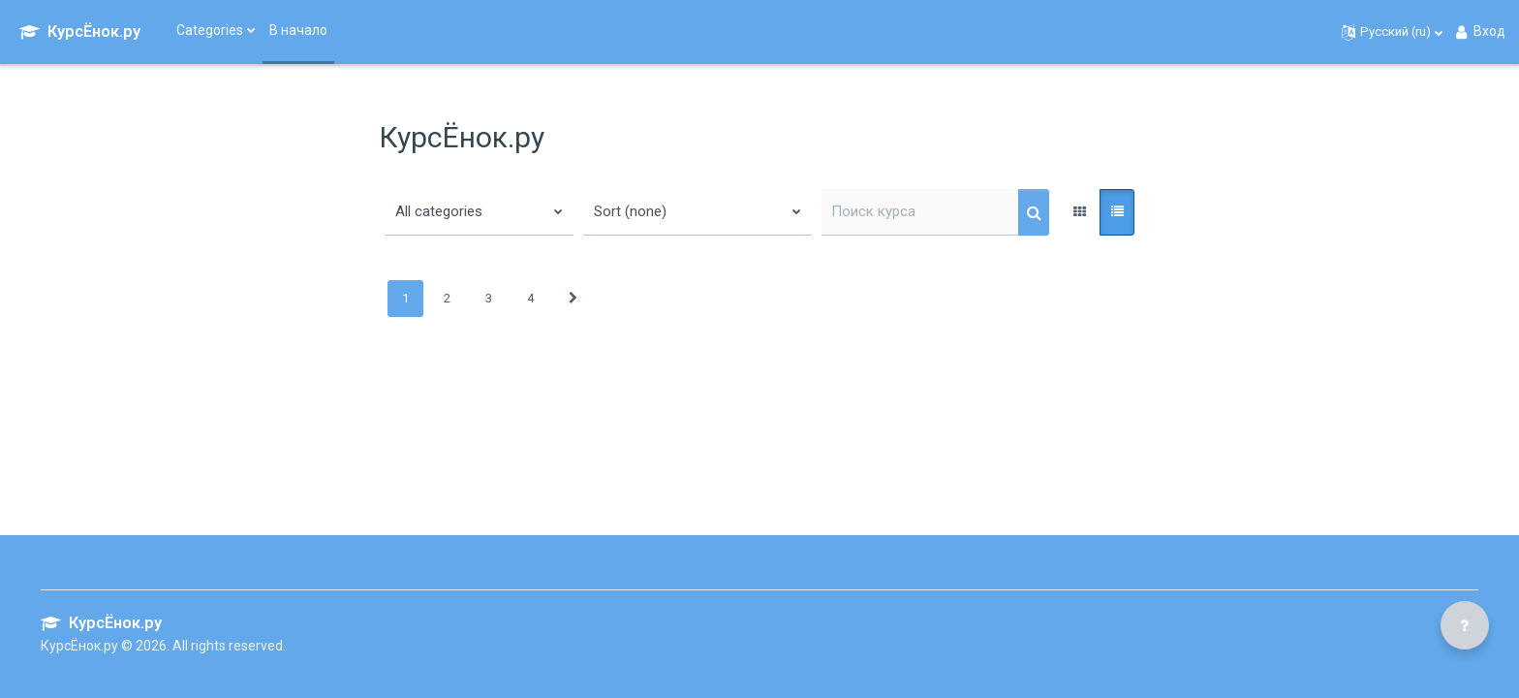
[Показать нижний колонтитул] (1465, 625)
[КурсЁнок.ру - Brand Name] (80, 32)
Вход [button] (1479, 31)
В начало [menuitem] (298, 30)
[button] (1392, 32)
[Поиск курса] (921, 212)
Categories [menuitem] (209, 30)
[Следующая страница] (573, 299)
